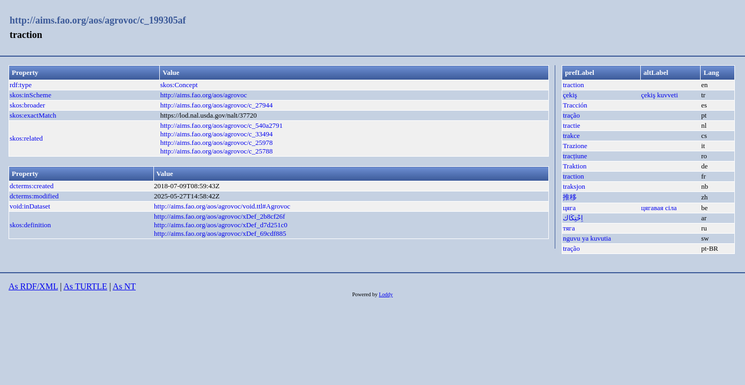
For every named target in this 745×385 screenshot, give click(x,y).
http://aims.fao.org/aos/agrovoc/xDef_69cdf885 (220, 233)
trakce (571, 136)
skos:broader (27, 105)
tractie (571, 125)
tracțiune (575, 156)
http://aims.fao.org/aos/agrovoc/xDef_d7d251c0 (221, 225)
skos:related (26, 138)
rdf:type (21, 85)
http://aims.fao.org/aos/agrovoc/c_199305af (98, 20)
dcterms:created (31, 186)
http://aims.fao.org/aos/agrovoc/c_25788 (216, 151)
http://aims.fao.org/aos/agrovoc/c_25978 (216, 142)
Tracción (575, 105)
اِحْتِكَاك (573, 218)
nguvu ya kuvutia (587, 238)
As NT (124, 286)
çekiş (570, 95)
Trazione (575, 146)
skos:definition (30, 225)
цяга (569, 208)
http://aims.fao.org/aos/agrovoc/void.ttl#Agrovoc (222, 206)
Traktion (574, 166)
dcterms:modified (34, 196)
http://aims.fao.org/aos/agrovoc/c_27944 (216, 105)
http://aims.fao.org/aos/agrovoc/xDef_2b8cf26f (219, 216)
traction (573, 85)
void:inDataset (30, 206)
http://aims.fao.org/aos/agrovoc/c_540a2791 (221, 125)
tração (571, 115)
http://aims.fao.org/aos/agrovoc (203, 95)
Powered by (365, 294)
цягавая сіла (659, 208)
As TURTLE (85, 286)
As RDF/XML (33, 286)
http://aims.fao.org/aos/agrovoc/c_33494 (216, 134)
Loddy (386, 294)
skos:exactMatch (33, 115)
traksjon (574, 186)
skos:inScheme (30, 95)
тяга (569, 228)
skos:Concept (179, 85)
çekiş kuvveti (659, 95)
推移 (570, 197)
